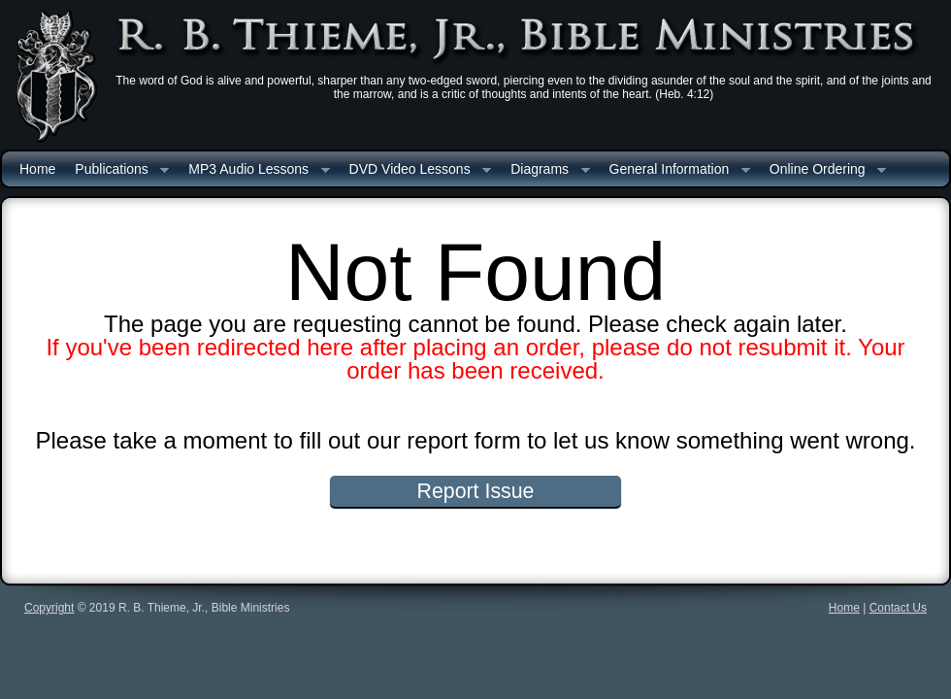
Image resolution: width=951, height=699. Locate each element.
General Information (675, 170)
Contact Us (898, 608)
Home (37, 169)
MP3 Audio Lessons (254, 170)
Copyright (49, 608)
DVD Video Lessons (416, 170)
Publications (117, 170)
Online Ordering (823, 170)
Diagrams (545, 170)
